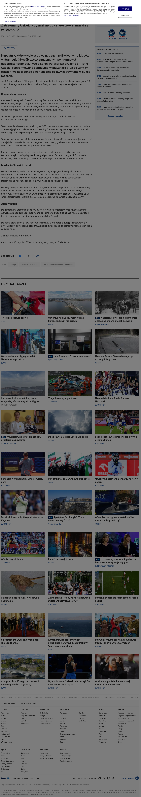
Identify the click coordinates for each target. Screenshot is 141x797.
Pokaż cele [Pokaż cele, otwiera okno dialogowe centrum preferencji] (125, 14)
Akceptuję (125, 7)
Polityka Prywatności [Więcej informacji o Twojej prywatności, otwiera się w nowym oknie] (10, 19)
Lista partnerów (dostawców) (72, 13)
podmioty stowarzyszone (38, 4)
